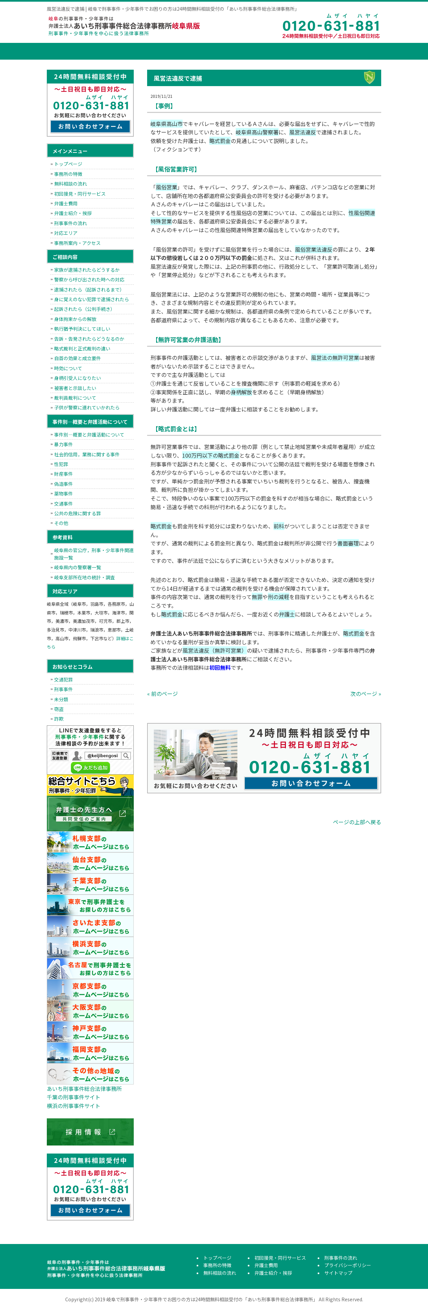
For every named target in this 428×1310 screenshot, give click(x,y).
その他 (61, 523)
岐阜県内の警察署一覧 (77, 567)
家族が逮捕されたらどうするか (87, 269)
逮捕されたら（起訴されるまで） (89, 289)
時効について (68, 368)
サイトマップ (338, 1272)
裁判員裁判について (75, 397)
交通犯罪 (63, 679)
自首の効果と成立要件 (77, 358)
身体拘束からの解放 (75, 319)
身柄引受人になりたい (77, 378)
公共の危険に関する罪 (77, 513)
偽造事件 (63, 483)
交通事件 (63, 503)
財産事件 (63, 473)
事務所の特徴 (105, 51)
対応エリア (66, 233)
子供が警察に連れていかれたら (87, 407)
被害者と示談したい (75, 388)
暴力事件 (63, 444)
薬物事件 (63, 493)
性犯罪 (61, 464)
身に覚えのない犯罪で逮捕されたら (91, 299)
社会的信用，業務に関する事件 (87, 454)
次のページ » (365, 694)
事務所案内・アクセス (77, 243)
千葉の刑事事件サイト (73, 1097)
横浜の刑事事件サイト (73, 1106)
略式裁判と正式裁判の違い (82, 348)
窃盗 (59, 709)
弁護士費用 (256, 51)
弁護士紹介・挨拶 (306, 51)
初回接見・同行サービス (206, 51)
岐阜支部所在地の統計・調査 (84, 577)
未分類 (61, 699)
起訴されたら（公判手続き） (84, 309)
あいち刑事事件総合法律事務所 (84, 1089)
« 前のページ (162, 694)
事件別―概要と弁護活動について (89, 434)
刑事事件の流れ (356, 51)
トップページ (63, 51)
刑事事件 (63, 689)
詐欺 (59, 718)
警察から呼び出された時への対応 (89, 279)
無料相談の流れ (155, 51)
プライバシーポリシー (347, 1265)
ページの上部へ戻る (357, 822)
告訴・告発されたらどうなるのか (89, 338)
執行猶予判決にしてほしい (82, 328)
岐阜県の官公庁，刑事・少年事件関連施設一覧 (94, 554)
